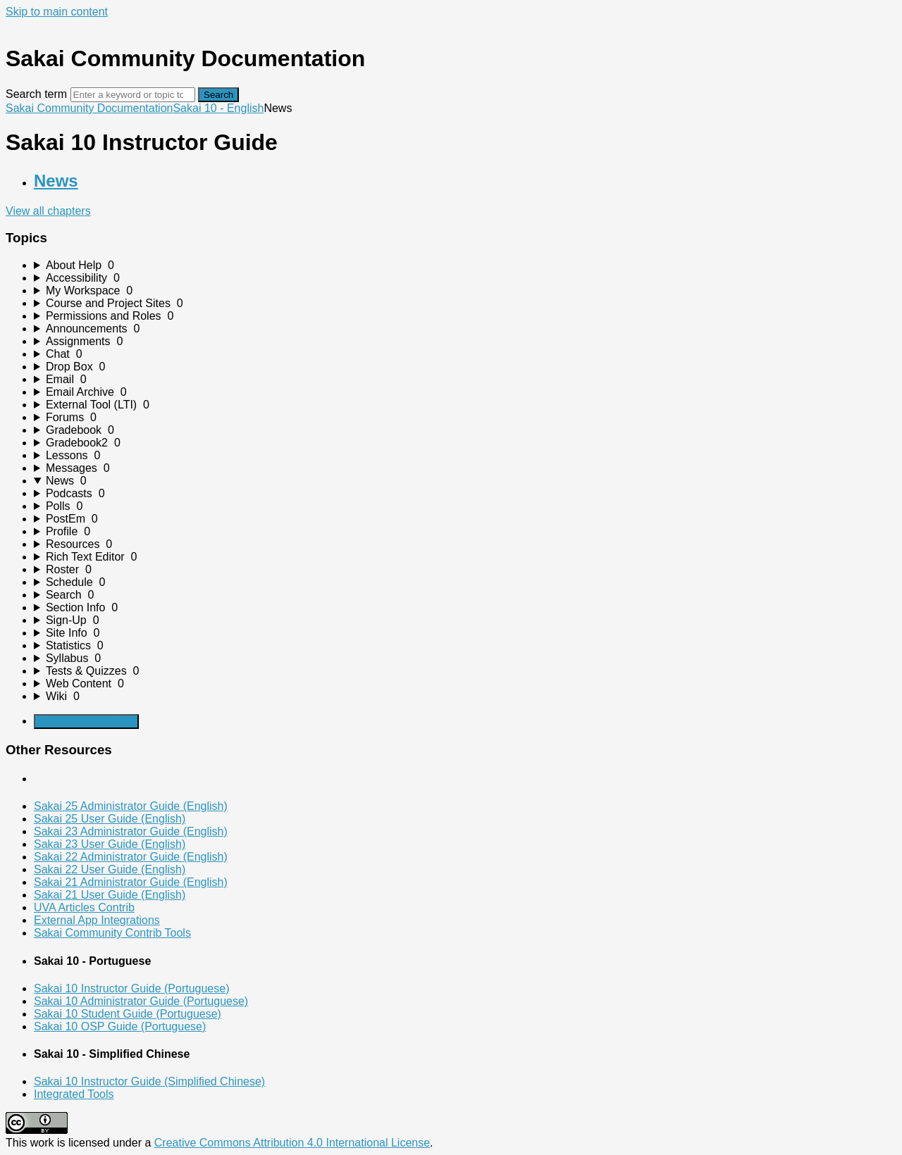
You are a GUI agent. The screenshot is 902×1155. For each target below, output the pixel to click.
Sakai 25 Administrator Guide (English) (131, 806)
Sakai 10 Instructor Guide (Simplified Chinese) (149, 1081)
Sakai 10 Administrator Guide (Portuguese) (141, 1001)
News (56, 180)
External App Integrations (97, 920)
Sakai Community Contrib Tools (112, 933)
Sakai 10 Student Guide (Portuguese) (127, 1014)
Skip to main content (57, 12)
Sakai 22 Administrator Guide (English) (131, 857)
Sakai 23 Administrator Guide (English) (131, 831)
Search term (36, 94)
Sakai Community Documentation (89, 108)
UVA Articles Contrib (84, 907)
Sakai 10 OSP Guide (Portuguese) (120, 1026)
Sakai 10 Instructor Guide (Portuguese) (131, 988)
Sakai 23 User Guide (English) (109, 844)
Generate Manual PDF (86, 721)
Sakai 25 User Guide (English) (109, 819)
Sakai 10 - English (218, 108)
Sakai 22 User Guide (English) (109, 869)
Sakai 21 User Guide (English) (109, 895)
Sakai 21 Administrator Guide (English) (131, 882)
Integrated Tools (74, 1094)
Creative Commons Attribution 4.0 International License (292, 1143)
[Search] (132, 94)
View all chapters (48, 211)
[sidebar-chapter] (465, 265)
